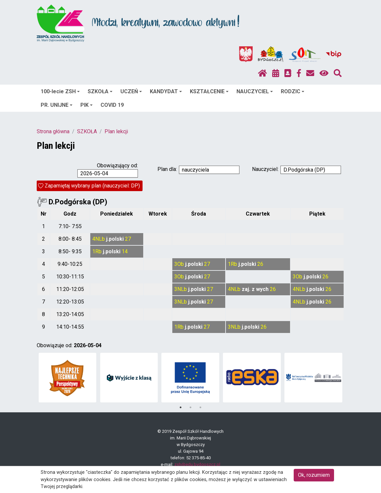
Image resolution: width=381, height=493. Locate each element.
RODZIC (292, 91)
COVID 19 (112, 105)
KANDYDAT (166, 91)
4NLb (98, 239)
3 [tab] (200, 407)
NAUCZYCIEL (254, 91)
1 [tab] (180, 407)
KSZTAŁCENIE (209, 91)
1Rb (97, 251)
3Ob (179, 264)
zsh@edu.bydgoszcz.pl (197, 464)
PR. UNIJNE (56, 105)
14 (125, 251)
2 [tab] (190, 407)
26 (260, 264)
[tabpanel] (68, 377)
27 (128, 239)
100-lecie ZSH (60, 91)
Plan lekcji (116, 131)
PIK (86, 105)
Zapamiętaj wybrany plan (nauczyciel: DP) (92, 186)
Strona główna (53, 131)
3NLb (180, 289)
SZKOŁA (100, 91)
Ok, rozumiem (314, 475)
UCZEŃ (131, 91)
